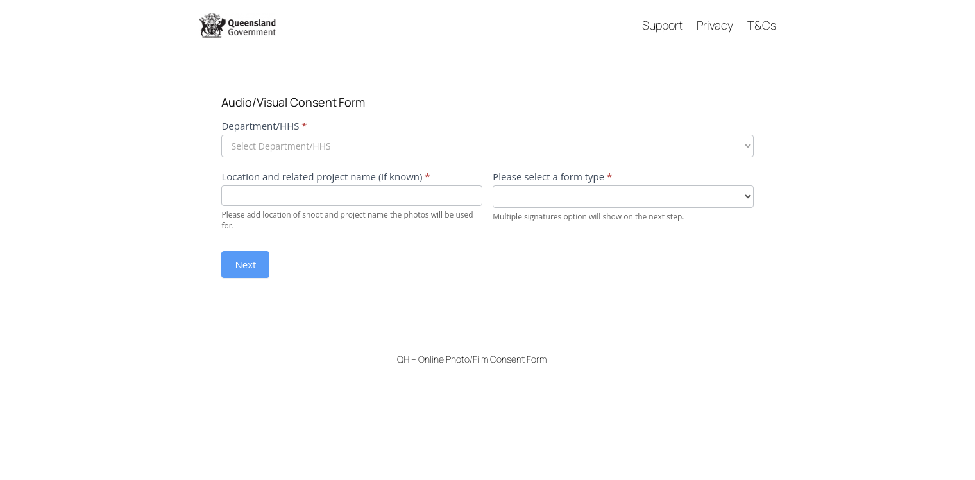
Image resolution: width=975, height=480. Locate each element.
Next (245, 264)
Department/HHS (264, 125)
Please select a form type (552, 176)
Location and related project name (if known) (325, 176)
